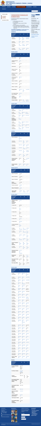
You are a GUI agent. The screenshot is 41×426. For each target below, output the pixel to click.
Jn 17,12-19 (24, 247)
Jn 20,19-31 (20, 225)
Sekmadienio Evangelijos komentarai (4, 17)
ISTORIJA (13, 6)
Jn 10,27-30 (28, 232)
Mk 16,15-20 (24, 243)
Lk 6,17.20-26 (27, 274)
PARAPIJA (4, 6)
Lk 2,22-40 (23, 90)
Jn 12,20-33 (24, 155)
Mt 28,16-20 (20, 243)
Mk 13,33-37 (23, 38)
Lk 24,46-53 (28, 243)
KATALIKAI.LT (34, 411)
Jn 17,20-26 (28, 247)
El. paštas (23, 413)
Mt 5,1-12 (21, 389)
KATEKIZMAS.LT (34, 413)
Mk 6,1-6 (23, 297)
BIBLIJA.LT (34, 412)
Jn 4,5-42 (20, 147)
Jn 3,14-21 (24, 151)
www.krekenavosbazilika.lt (5, 416)
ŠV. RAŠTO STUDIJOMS (21, 6)
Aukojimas (4, 8)
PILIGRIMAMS (29, 6)
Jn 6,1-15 (23, 305)
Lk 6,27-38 (27, 127)
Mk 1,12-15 (24, 142)
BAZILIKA (8, 6)
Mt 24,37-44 (20, 38)
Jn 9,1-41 (20, 150)
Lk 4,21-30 (27, 115)
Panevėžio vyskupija (35, 410)
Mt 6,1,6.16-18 (20, 138)
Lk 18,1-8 (27, 342)
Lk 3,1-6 (27, 41)
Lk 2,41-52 (27, 89)
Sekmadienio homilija (5, 20)
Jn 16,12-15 (28, 256)
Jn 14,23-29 (28, 239)
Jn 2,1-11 (27, 109)
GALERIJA (35, 6)
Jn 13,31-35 (28, 236)
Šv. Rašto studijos (5, 14)
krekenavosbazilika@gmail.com (6, 414)
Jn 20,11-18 (20, 209)
